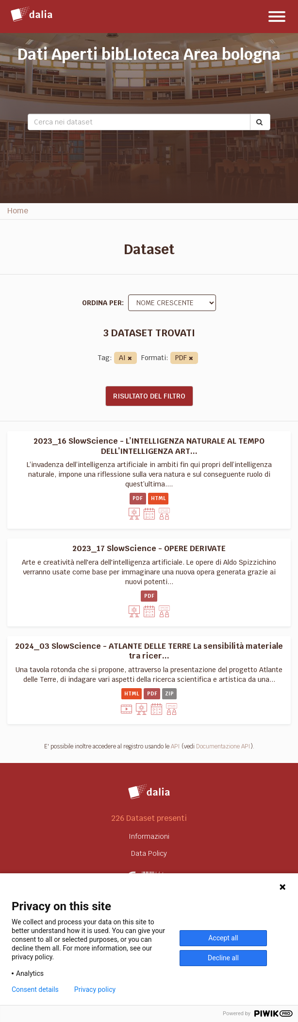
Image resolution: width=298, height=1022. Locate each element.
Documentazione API (223, 746)
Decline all (223, 958)
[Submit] (260, 122)
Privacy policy (95, 989)
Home (17, 210)
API (175, 746)
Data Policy (149, 853)
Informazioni (149, 836)
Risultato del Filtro (149, 396)
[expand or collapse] (277, 16)
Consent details (35, 989)
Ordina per (102, 303)
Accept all (223, 938)
